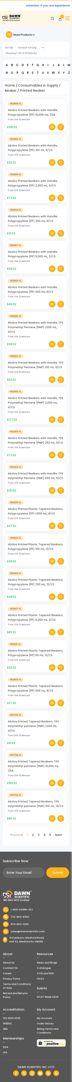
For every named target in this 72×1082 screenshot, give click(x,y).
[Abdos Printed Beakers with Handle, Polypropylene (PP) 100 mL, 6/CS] (36, 142)
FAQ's (40, 979)
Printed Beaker (32, 90)
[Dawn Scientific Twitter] (24, 1073)
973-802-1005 (16, 924)
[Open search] (52, 18)
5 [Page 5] (50, 835)
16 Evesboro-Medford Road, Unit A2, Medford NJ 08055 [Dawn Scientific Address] (23, 939)
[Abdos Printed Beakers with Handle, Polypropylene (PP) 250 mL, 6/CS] (36, 213)
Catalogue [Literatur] (44, 968)
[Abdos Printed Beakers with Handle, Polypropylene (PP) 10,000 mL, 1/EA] (36, 106)
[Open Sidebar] (67, 18)
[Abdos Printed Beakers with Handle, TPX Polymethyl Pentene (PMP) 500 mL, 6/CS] (36, 470)
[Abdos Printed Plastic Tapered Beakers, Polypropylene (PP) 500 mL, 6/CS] (36, 682)
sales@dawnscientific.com (24, 931)
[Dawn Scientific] (11, 20)
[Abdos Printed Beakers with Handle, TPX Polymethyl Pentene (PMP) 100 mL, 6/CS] (36, 359)
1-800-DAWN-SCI (18, 910)
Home (10, 85)
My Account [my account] (44, 1018)
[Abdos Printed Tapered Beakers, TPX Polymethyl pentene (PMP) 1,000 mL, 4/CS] (36, 718)
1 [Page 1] (27, 835)
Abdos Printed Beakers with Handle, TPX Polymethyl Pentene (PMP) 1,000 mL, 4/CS (35, 330)
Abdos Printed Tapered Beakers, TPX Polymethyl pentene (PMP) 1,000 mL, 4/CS (33, 729)
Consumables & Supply (38, 85)
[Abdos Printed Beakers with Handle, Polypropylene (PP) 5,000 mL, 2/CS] (36, 248)
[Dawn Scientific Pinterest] (48, 1073)
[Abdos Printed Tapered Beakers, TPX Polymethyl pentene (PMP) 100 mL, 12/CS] (36, 798)
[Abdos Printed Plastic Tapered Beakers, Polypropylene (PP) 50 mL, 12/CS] (36, 647)
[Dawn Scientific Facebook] (16, 1073)
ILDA (5, 1047)
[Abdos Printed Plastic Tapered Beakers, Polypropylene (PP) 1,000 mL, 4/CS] (36, 505)
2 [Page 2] (33, 835)
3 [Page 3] (39, 835)
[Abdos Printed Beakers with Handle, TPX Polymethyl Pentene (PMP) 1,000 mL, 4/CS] (36, 319)
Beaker (11, 90)
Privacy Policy (11, 979)
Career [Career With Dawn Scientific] (7, 973)
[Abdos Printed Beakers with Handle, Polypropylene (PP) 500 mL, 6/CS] (36, 283)
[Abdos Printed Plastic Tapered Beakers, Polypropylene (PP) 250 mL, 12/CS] (36, 576)
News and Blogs (47, 962)
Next (58, 835)
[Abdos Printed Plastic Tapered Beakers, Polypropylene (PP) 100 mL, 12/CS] (36, 541)
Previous (16, 835)
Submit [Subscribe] (57, 872)
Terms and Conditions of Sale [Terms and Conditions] (17, 986)
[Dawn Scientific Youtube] (40, 1073)
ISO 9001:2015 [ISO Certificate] (11, 1018)
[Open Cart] (60, 18)
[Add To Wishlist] (60, 130)
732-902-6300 (16, 917)
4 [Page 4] (44, 835)
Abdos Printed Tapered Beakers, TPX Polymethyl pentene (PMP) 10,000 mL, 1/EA (33, 769)
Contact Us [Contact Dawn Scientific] (10, 968)
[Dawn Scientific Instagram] (32, 1073)
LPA (5, 1052)
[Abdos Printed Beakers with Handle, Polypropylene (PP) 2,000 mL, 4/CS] (36, 177)
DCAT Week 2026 (47, 997)
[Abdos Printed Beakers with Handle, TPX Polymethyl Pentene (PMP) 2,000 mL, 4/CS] (36, 394)
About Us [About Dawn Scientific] (8, 962)
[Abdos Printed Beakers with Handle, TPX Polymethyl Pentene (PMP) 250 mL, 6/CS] (36, 434)
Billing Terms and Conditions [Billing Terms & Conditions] (47, 1031)
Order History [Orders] (45, 1023)
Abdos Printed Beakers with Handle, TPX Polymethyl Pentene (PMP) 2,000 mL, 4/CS (35, 405)
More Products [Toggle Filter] (20, 34)
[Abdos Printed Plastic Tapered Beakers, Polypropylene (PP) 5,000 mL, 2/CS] (36, 611)
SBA (5, 1029)
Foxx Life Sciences (19, 122)
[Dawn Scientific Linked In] (56, 1073)
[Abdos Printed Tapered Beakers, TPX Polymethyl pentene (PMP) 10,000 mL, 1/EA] (36, 758)
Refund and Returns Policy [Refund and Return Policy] (15, 995)
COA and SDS (45, 973)
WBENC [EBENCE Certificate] (7, 1023)
